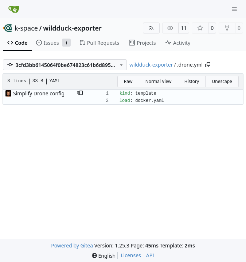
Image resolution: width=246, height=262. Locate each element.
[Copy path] (207, 64)
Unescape (222, 81)
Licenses (131, 255)
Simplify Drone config (39, 93)
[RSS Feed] (151, 28)
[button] (80, 93)
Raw (128, 81)
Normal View (158, 81)
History (191, 81)
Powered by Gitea (72, 245)
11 (184, 27)
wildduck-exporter (72, 28)
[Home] (14, 9)
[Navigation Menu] (235, 9)
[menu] (104, 255)
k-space (26, 28)
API (150, 255)
